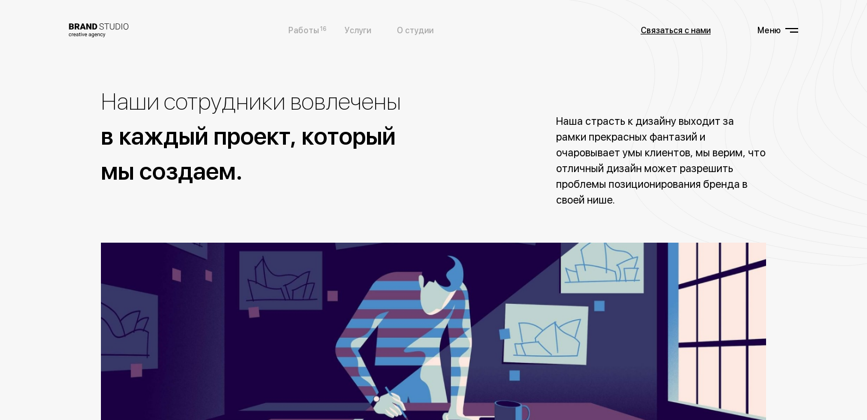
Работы (303, 29)
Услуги (358, 30)
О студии (415, 30)
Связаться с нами (676, 30)
